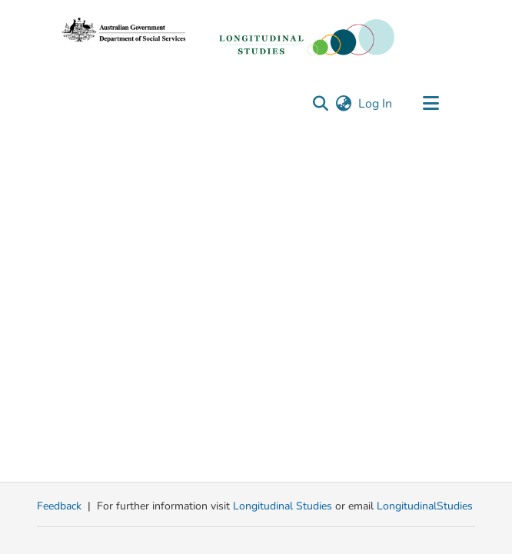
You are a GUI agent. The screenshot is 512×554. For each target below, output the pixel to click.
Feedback (59, 506)
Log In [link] (376, 103)
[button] (320, 104)
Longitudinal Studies (284, 506)
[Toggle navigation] (430, 103)
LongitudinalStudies (425, 506)
